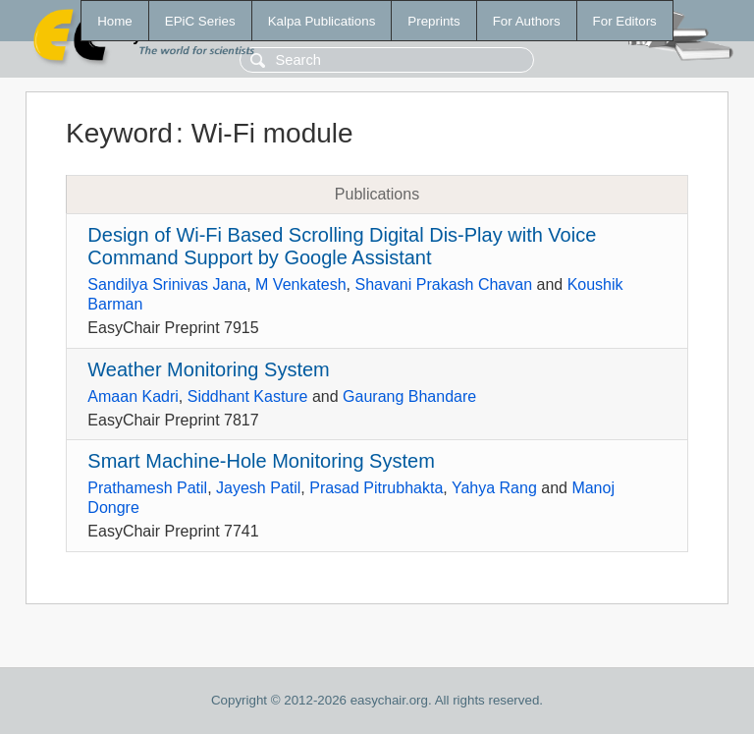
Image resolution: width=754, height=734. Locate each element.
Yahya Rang (494, 488)
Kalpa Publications (322, 21)
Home (115, 21)
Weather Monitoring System (208, 369)
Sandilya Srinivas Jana (166, 284)
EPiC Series (200, 21)
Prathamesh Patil (147, 488)
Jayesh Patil (258, 488)
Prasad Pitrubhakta (376, 488)
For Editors (625, 21)
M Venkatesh (301, 284)
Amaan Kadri (133, 396)
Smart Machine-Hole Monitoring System (260, 461)
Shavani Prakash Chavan (443, 284)
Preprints (433, 21)
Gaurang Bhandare (409, 396)
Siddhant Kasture (248, 396)
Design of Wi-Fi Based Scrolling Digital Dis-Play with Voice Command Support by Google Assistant (341, 246)
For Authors (527, 21)
